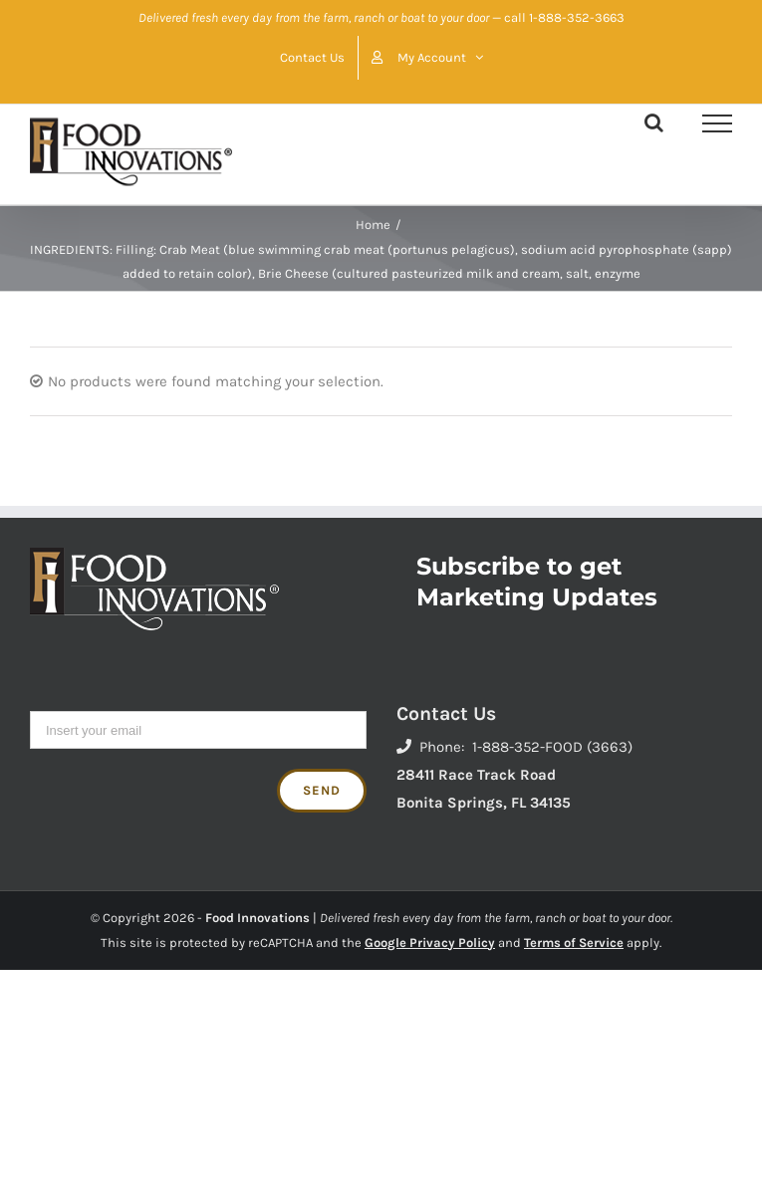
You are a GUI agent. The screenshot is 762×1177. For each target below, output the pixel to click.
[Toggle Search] (653, 122)
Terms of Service (574, 942)
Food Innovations (257, 917)
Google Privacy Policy (430, 942)
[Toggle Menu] (717, 123)
